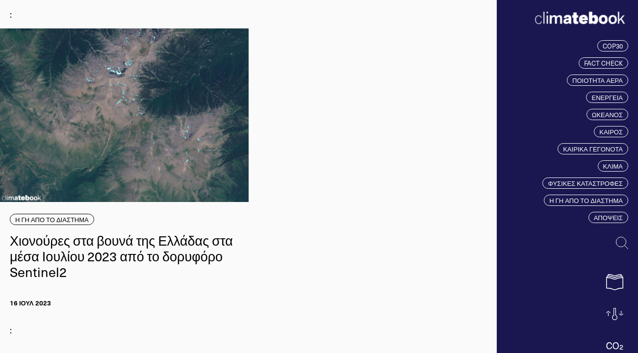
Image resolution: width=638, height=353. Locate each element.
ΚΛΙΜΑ (613, 166)
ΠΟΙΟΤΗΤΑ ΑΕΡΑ (597, 80)
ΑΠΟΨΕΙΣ (608, 217)
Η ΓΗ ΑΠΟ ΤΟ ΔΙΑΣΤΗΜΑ (586, 200)
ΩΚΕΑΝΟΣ (607, 114)
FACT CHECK (603, 63)
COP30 (613, 45)
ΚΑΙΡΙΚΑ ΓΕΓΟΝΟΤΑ (593, 148)
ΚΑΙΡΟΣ (611, 131)
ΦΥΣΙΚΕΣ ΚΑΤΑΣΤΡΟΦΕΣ (585, 183)
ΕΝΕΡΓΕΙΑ (607, 97)
